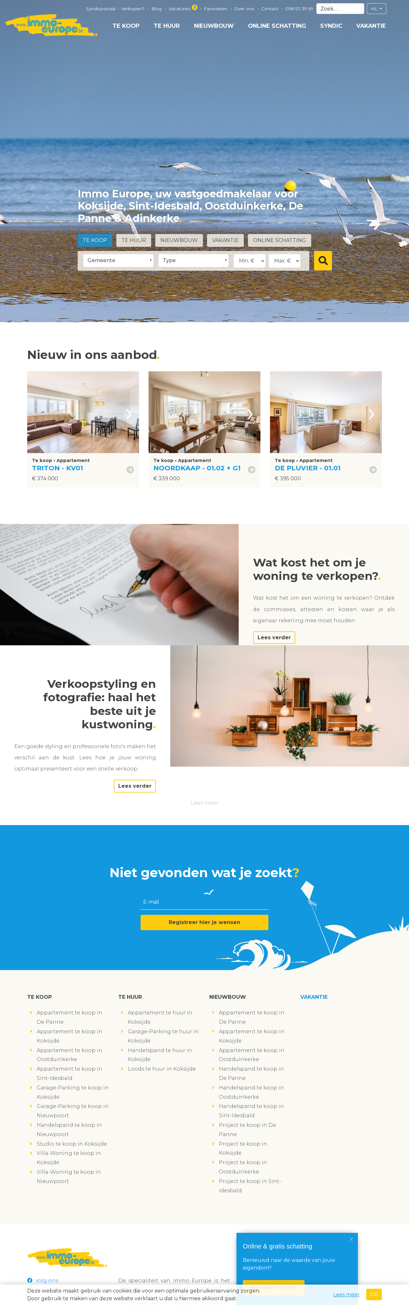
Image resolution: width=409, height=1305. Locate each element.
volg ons (42, 1281)
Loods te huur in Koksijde (162, 1069)
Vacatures (183, 7)
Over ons (244, 8)
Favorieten (216, 8)
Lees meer (204, 803)
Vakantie (371, 25)
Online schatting (277, 25)
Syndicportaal (100, 8)
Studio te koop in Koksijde (72, 1144)
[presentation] (129, 412)
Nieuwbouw (214, 25)
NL (375, 8)
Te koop (126, 25)
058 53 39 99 (299, 8)
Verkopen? (133, 8)
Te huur (167, 25)
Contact (270, 8)
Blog (157, 8)
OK (374, 1294)
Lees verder (274, 637)
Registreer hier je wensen (204, 922)
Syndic (331, 25)
